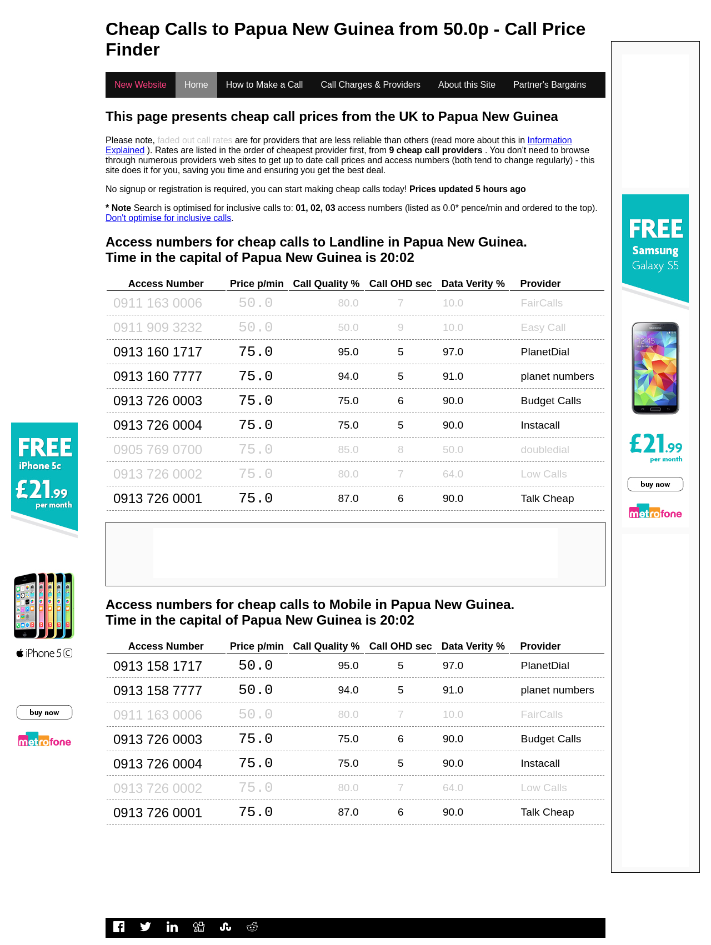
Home (196, 84)
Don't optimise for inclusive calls (168, 218)
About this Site (466, 84)
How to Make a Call (264, 84)
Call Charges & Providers (370, 84)
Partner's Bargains (549, 84)
